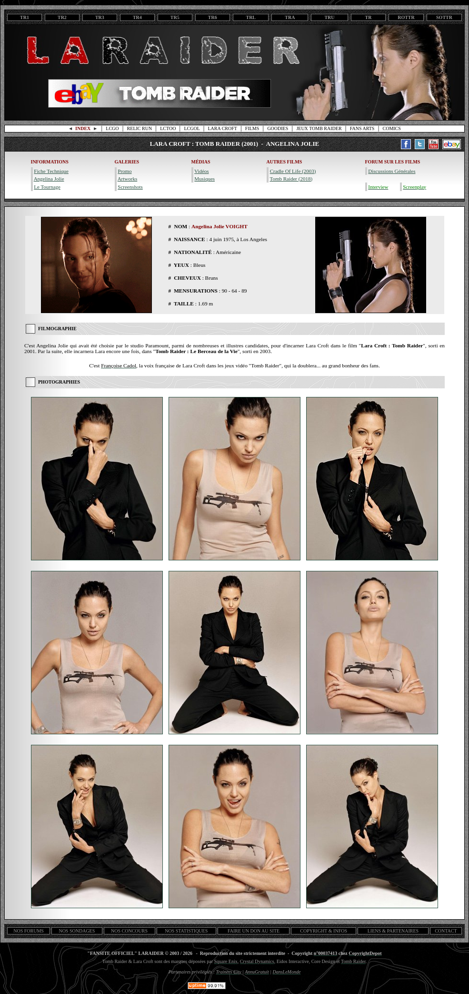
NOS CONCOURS (129, 930)
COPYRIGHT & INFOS (323, 930)
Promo (124, 171)
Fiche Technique (51, 171)
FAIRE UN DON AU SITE (253, 930)
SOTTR (444, 17)
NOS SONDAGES (77, 930)
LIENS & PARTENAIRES (393, 930)
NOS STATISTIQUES (186, 930)
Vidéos (201, 171)
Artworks (128, 179)
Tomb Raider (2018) (290, 179)
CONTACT (446, 930)
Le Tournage (47, 187)
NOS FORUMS (28, 930)
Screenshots (130, 187)
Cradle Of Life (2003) (293, 171)
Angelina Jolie (49, 179)
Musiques (204, 179)
